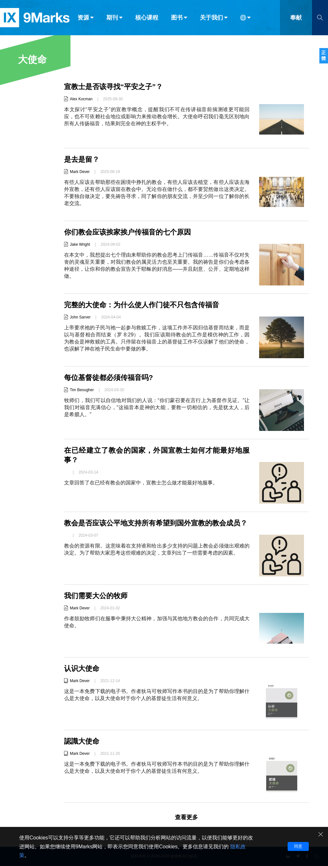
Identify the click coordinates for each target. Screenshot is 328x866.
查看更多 (186, 817)
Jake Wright (80, 244)
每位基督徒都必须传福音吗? (108, 378)
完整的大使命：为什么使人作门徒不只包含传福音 (141, 305)
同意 (298, 846)
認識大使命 (81, 741)
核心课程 (146, 18)
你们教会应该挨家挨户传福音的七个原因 (127, 232)
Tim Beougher (82, 390)
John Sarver (80, 317)
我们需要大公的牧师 (95, 596)
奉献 (296, 18)
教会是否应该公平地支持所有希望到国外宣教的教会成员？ (155, 523)
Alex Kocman (81, 99)
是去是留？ (81, 159)
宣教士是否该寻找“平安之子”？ (113, 87)
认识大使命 (81, 668)
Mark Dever (80, 171)
